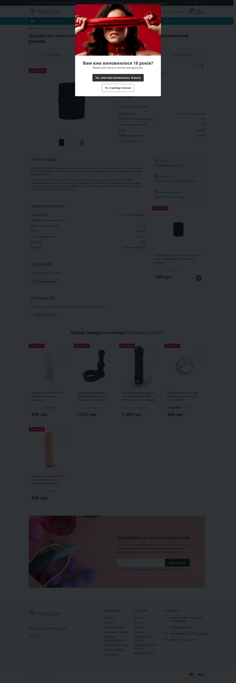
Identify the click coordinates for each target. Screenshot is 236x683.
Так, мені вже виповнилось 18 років (118, 77)
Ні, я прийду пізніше (118, 87)
